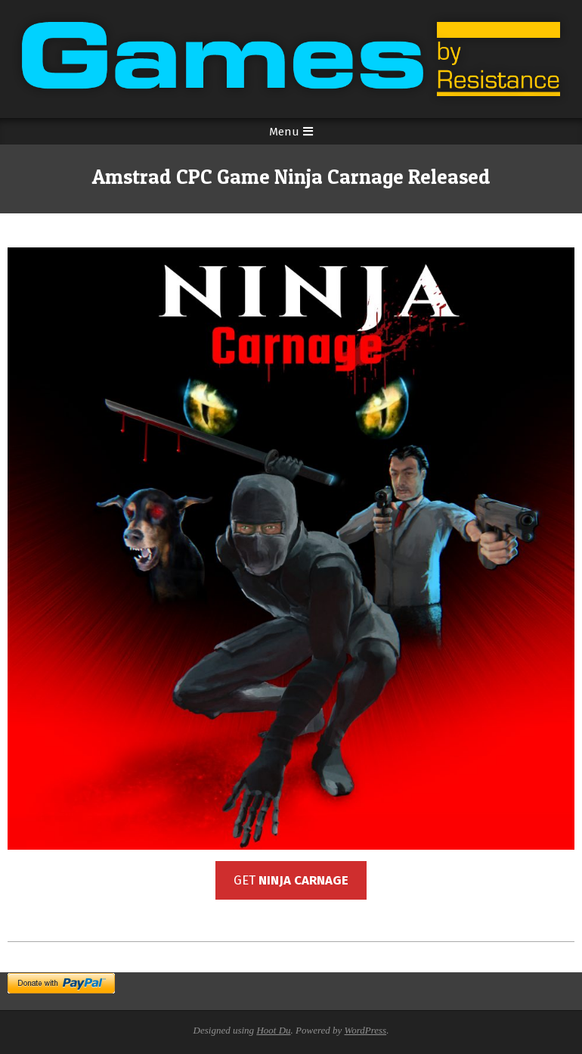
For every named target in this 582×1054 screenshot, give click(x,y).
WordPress (366, 1030)
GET (291, 880)
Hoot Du (273, 1030)
